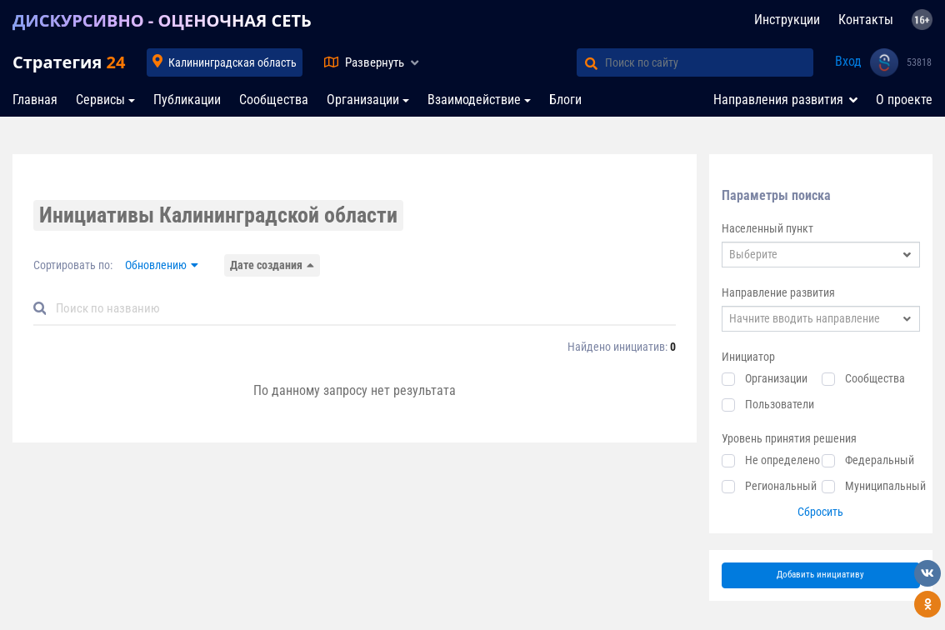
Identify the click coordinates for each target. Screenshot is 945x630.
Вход (848, 61)
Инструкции (787, 20)
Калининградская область (232, 62)
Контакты (865, 20)
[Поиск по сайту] (709, 62)
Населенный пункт (767, 228)
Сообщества (273, 100)
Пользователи (779, 404)
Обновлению (156, 265)
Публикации (187, 100)
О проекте (904, 100)
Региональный (781, 485)
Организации (363, 100)
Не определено (782, 460)
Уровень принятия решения (789, 438)
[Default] (361, 308)
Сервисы (100, 100)
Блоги (565, 100)
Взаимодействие (474, 100)
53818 (919, 62)
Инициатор (748, 356)
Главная (35, 100)
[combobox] (821, 255)
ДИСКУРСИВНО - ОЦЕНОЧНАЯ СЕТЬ (162, 20)
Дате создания (266, 265)
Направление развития (778, 292)
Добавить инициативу (820, 574)
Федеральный (879, 460)
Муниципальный (885, 485)
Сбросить (820, 511)
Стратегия (68, 62)
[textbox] (821, 254)
